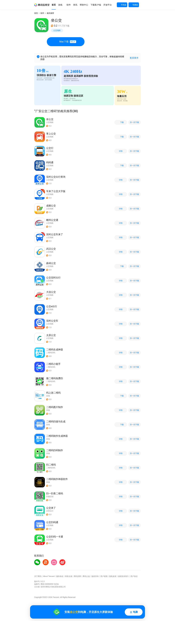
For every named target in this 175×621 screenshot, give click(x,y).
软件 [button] (42, 13)
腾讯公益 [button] (86, 576)
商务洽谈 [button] (68, 576)
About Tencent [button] (49, 576)
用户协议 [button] (134, 576)
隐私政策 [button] (112, 576)
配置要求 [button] (134, 58)
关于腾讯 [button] (37, 576)
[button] (42, 4)
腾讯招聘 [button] (77, 576)
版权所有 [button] (95, 576)
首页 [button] (36, 13)
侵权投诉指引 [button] (123, 576)
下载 (121, 122)
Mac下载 (65, 41)
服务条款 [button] (59, 576)
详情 (120, 151)
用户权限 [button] (104, 576)
